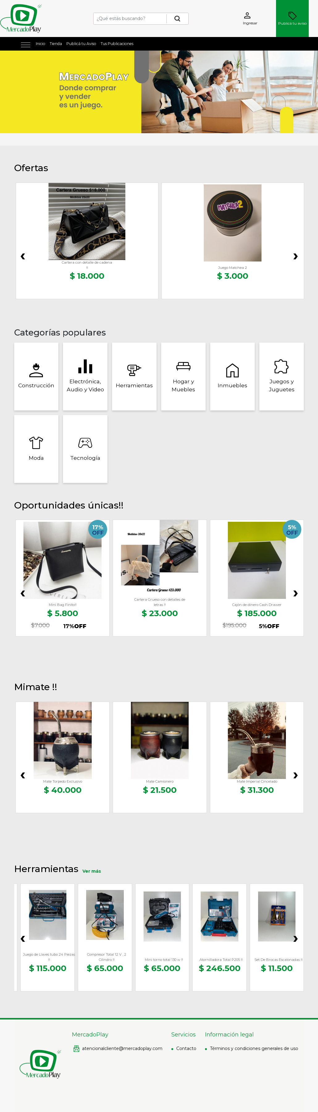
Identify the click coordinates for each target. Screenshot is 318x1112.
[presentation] (22, 255)
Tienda (56, 43)
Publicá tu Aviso (81, 43)
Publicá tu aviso (292, 18)
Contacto (186, 1048)
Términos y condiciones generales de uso (254, 1048)
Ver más (91, 871)
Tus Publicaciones (117, 43)
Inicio (40, 43)
